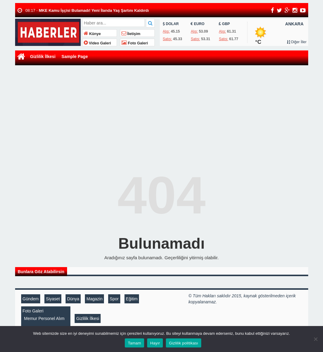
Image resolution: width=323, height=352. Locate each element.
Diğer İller (297, 42)
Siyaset (53, 298)
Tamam (134, 343)
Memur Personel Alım (44, 318)
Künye (92, 34)
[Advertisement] (161, 112)
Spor (114, 298)
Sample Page (75, 56)
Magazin (94, 298)
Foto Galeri (134, 43)
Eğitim (132, 298)
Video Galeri (97, 43)
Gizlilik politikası (183, 343)
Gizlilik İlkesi (43, 56)
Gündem (31, 298)
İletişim (131, 34)
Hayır (155, 343)
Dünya (73, 298)
